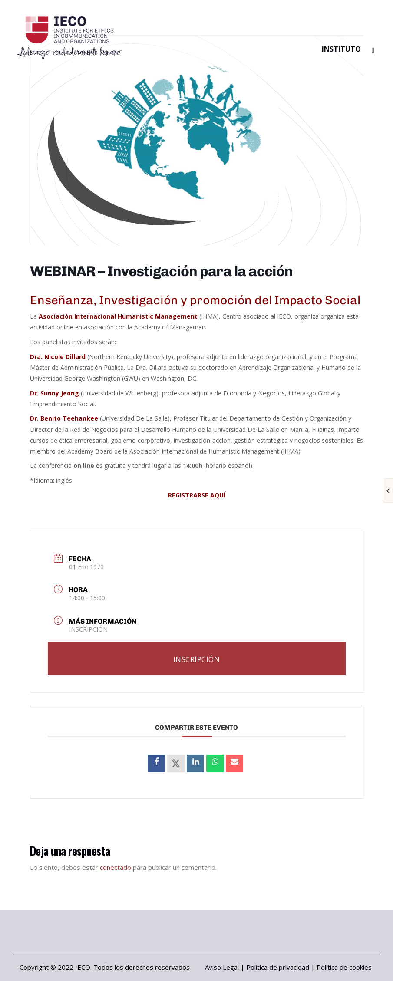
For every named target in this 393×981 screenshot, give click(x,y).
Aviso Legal (222, 967)
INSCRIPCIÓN (88, 629)
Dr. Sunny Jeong (54, 393)
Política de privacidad (277, 967)
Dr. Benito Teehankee (64, 418)
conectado (115, 867)
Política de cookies (344, 967)
